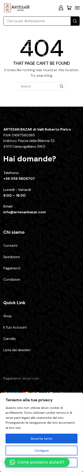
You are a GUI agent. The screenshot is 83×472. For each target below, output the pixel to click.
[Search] (75, 21)
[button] (60, 7)
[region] (41, 432)
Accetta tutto (41, 439)
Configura (42, 450)
